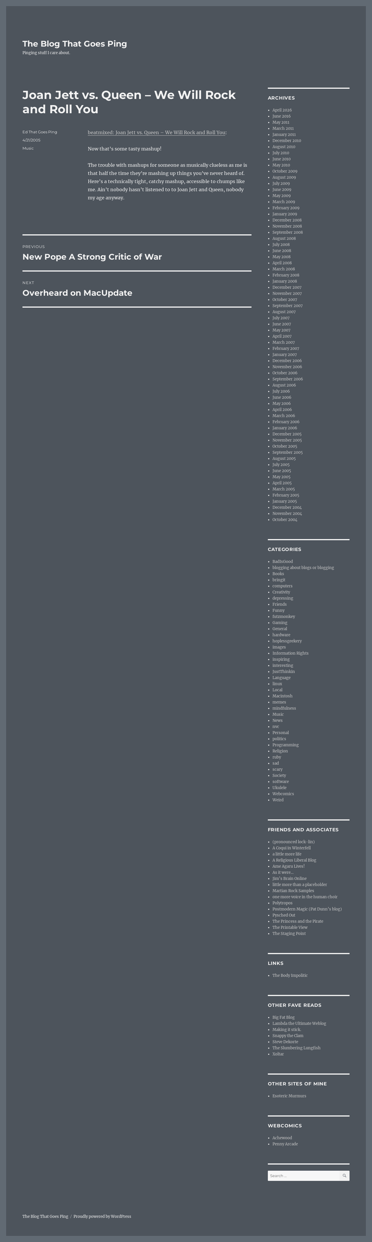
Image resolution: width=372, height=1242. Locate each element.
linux (277, 683)
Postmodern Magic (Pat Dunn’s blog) (307, 909)
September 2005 (288, 452)
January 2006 (285, 428)
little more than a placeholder (300, 884)
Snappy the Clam (288, 1035)
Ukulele (280, 787)
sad (276, 763)
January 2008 (285, 281)
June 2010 (282, 159)
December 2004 (287, 507)
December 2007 (287, 287)
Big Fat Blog (284, 1017)
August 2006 (284, 385)
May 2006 (282, 403)
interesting (283, 665)
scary (277, 769)
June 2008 (282, 250)
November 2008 (287, 226)
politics (279, 738)
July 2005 (281, 464)
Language (282, 677)
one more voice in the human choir (305, 896)
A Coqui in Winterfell (292, 848)
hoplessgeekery (287, 641)
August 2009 (284, 177)
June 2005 (282, 470)
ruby (277, 757)
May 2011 (281, 122)
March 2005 (284, 489)
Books (278, 573)
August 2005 (284, 458)
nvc (276, 726)
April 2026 (282, 110)
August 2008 (284, 238)
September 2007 (288, 305)
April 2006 (282, 409)
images (279, 647)
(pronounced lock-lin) (294, 841)
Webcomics (283, 793)
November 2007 (287, 293)
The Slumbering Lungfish (297, 1048)
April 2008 (282, 263)
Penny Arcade (285, 1144)
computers (283, 586)
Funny (278, 610)
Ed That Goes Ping (39, 132)
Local (277, 690)
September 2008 (288, 232)
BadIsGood (283, 561)
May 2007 (282, 330)
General (280, 628)
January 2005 (285, 501)
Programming (286, 745)
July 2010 (281, 152)
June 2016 (282, 116)
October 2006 (285, 373)
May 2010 (281, 165)
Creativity (281, 592)
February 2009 (286, 207)
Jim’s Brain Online (290, 878)
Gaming (280, 622)
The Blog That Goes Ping (74, 44)
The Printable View (290, 927)
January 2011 (284, 134)
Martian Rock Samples (293, 890)
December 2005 (287, 434)
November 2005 (287, 440)
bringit (279, 579)
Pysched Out (284, 915)
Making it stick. (287, 1029)
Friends (280, 604)
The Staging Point (289, 933)
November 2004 (287, 513)
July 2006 (281, 391)
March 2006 (284, 415)
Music (28, 148)
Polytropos (283, 903)
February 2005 (286, 495)
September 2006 (288, 379)
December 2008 (287, 220)
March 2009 (284, 201)
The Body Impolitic (290, 975)
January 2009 (285, 214)
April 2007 (282, 336)
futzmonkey (284, 616)
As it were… (283, 872)
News (278, 720)
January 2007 (285, 354)
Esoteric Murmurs (289, 1096)
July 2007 (281, 318)
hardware (281, 634)
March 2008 (284, 269)
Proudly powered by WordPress (102, 1216)
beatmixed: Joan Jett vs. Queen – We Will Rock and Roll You (156, 132)
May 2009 (282, 195)
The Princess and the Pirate (298, 921)
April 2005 (282, 483)
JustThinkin (284, 671)
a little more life (287, 854)
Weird (278, 800)
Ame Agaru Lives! (289, 866)
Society (279, 775)
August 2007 (284, 311)
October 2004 (285, 519)
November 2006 (287, 366)
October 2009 (285, 171)
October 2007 (285, 299)
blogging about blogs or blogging (303, 567)
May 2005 (282, 476)
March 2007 (284, 342)
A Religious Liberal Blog (294, 860)
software (281, 781)
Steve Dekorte (285, 1041)
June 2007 (282, 324)
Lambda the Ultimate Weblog (299, 1023)
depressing (283, 598)
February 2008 (286, 275)
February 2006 (286, 421)
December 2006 (287, 360)
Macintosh (283, 696)
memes (279, 702)
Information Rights (291, 653)
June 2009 (282, 189)
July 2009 (281, 183)
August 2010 (284, 146)
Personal (281, 732)
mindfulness (284, 708)
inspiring (281, 659)
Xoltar (278, 1054)
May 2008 (282, 256)
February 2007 (286, 348)
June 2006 (282, 397)
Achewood (282, 1137)
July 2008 (281, 244)
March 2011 (283, 128)
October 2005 (285, 446)
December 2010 (287, 140)
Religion (280, 751)
